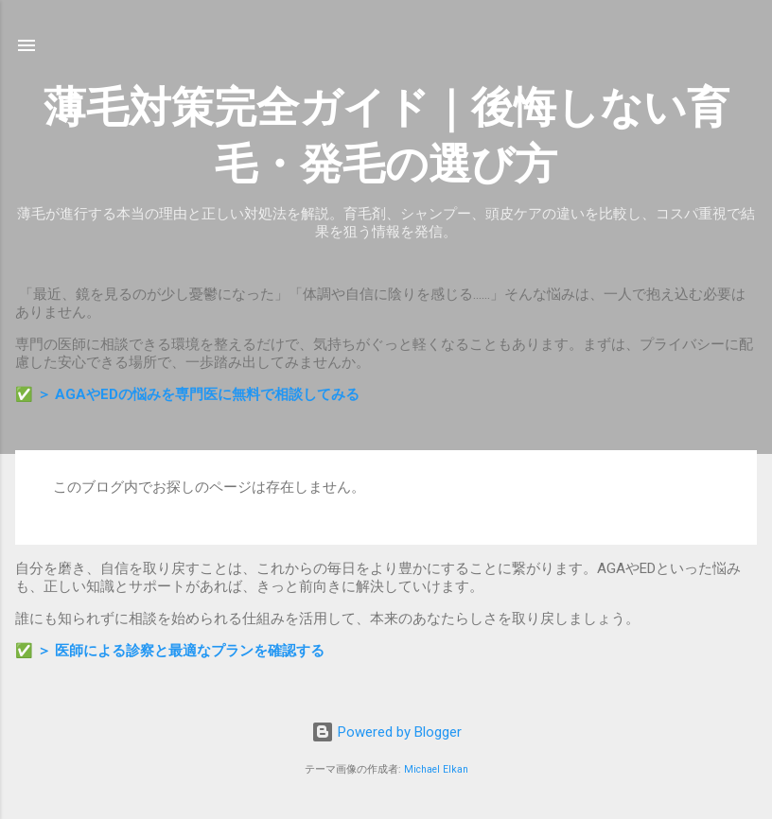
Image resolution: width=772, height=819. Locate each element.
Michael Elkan (436, 769)
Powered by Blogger (386, 732)
